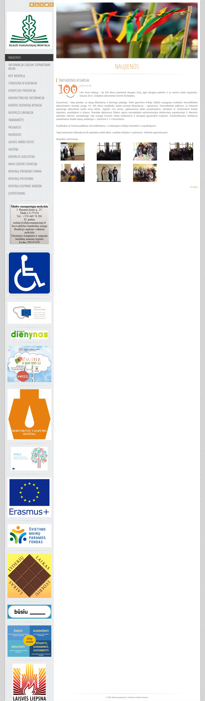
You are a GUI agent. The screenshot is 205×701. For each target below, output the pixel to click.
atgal (194, 187)
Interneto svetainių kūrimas (138, 697)
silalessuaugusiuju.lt (119, 697)
